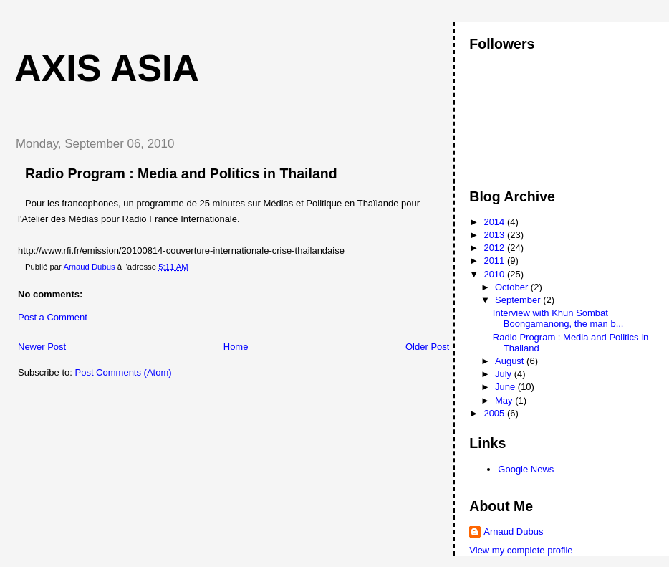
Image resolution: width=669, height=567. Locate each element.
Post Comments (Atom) (123, 372)
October (513, 287)
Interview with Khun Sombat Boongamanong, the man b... (558, 318)
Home (236, 346)
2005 (495, 413)
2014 (495, 221)
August (510, 361)
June (506, 386)
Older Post (427, 346)
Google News (526, 469)
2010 (495, 274)
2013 (495, 234)
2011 (495, 260)
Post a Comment (52, 317)
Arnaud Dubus (513, 531)
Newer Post (42, 346)
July (504, 373)
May (505, 400)
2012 (495, 247)
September (519, 300)
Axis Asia (106, 68)
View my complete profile (520, 550)
